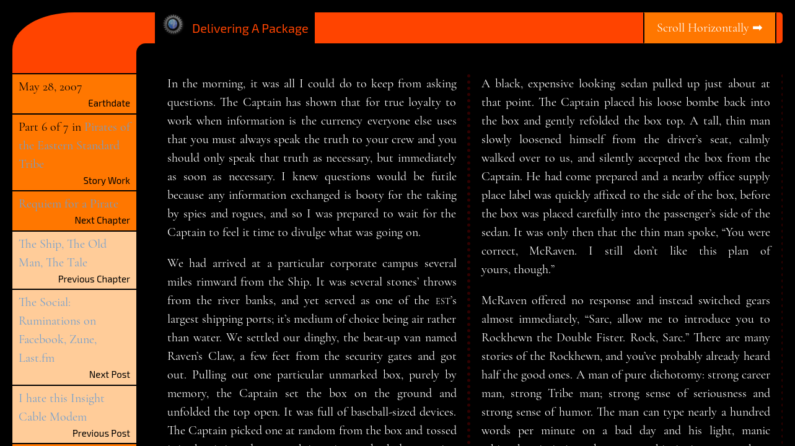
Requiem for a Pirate (68, 203)
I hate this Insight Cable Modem (62, 407)
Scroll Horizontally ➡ (710, 27)
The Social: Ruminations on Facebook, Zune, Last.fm (58, 330)
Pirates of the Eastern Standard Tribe (74, 146)
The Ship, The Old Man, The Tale (63, 253)
